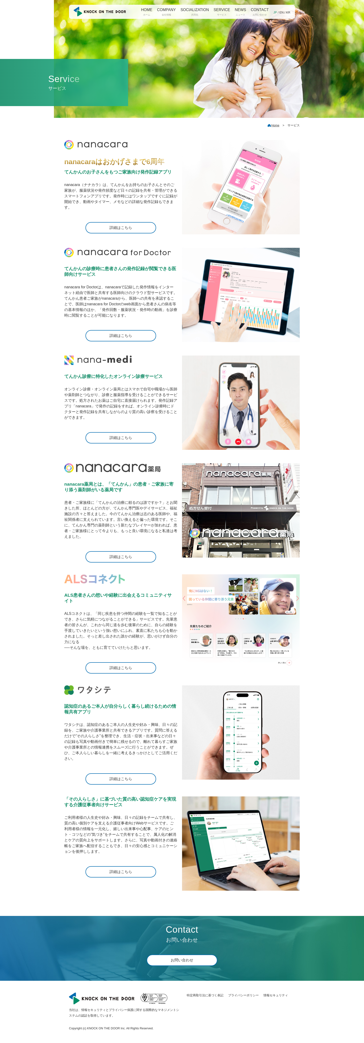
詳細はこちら (120, 228)
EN (281, 12)
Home (275, 125)
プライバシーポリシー (243, 995)
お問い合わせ (182, 960)
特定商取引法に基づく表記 (205, 995)
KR (288, 12)
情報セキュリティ (275, 995)
